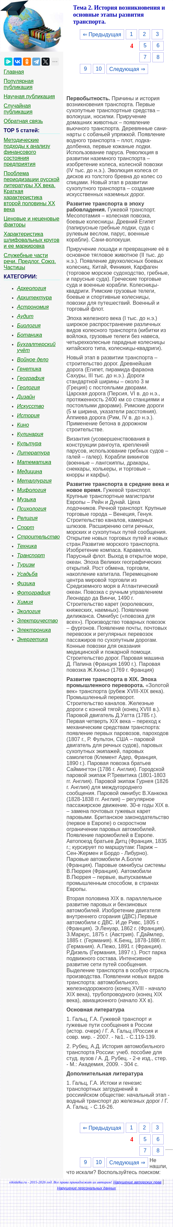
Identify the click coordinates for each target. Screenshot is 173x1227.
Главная (14, 72)
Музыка (26, 499)
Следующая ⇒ (127, 69)
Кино (23, 425)
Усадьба (27, 574)
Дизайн (26, 397)
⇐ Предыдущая (102, 34)
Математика (34, 462)
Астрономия (33, 307)
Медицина (29, 471)
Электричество (37, 620)
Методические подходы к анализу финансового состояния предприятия (27, 152)
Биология (29, 325)
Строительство (38, 537)
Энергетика (32, 639)
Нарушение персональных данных (86, 1188)
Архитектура (34, 297)
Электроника (34, 630)
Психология (31, 509)
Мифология (31, 490)
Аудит (25, 316)
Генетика (29, 369)
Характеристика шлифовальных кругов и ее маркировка (31, 240)
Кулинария (30, 434)
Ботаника (29, 335)
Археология (31, 288)
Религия (27, 518)
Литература (33, 453)
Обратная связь (23, 121)
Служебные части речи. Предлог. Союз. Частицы (30, 261)
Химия (25, 602)
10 (99, 69)
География (30, 378)
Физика (26, 583)
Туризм (26, 565)
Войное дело (33, 359)
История (28, 415)
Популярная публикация (19, 84)
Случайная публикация (18, 109)
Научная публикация (29, 96)
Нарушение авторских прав (137, 1182)
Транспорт (31, 555)
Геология (28, 387)
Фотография (33, 593)
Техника (27, 546)
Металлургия (34, 481)
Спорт (25, 527)
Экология (28, 611)
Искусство (30, 406)
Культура (29, 443)
